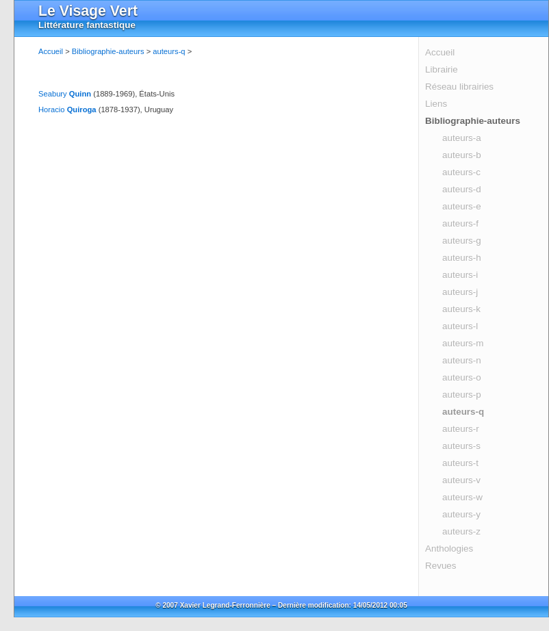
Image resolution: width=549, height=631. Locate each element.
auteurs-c (461, 172)
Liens (436, 104)
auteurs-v (461, 480)
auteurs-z (461, 531)
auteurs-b (461, 155)
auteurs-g (461, 240)
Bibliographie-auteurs (472, 121)
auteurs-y (461, 514)
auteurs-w (462, 497)
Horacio (67, 109)
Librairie (441, 69)
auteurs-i (460, 275)
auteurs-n (461, 360)
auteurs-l (460, 326)
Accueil (440, 52)
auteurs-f (460, 223)
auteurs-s (461, 446)
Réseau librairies (459, 86)
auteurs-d (461, 189)
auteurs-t (460, 463)
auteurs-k (461, 309)
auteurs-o (461, 377)
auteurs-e (461, 206)
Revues (441, 566)
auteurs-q (463, 412)
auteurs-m (463, 343)
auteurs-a (461, 138)
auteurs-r (460, 429)
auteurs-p (461, 394)
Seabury (64, 94)
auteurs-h (461, 258)
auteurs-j (460, 292)
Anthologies (449, 548)
